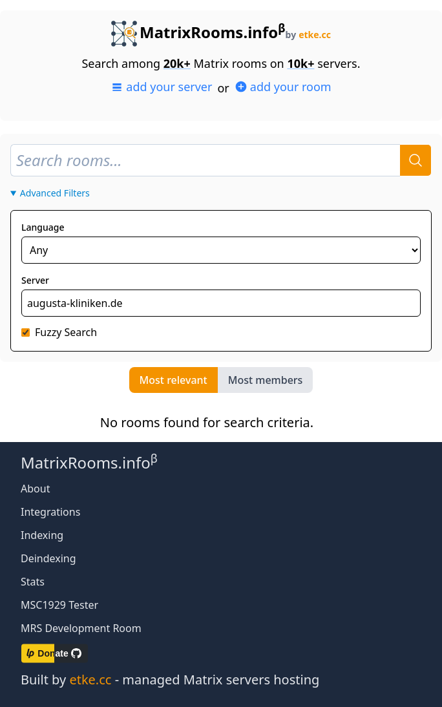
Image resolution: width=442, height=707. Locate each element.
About (35, 488)
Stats (33, 582)
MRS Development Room (81, 628)
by (308, 34)
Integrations (50, 512)
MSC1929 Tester (59, 605)
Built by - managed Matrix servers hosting (170, 679)
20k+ (177, 63)
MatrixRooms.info (198, 32)
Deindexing (48, 558)
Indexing (42, 535)
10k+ (300, 63)
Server (35, 280)
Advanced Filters (55, 193)
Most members (265, 380)
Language (42, 227)
